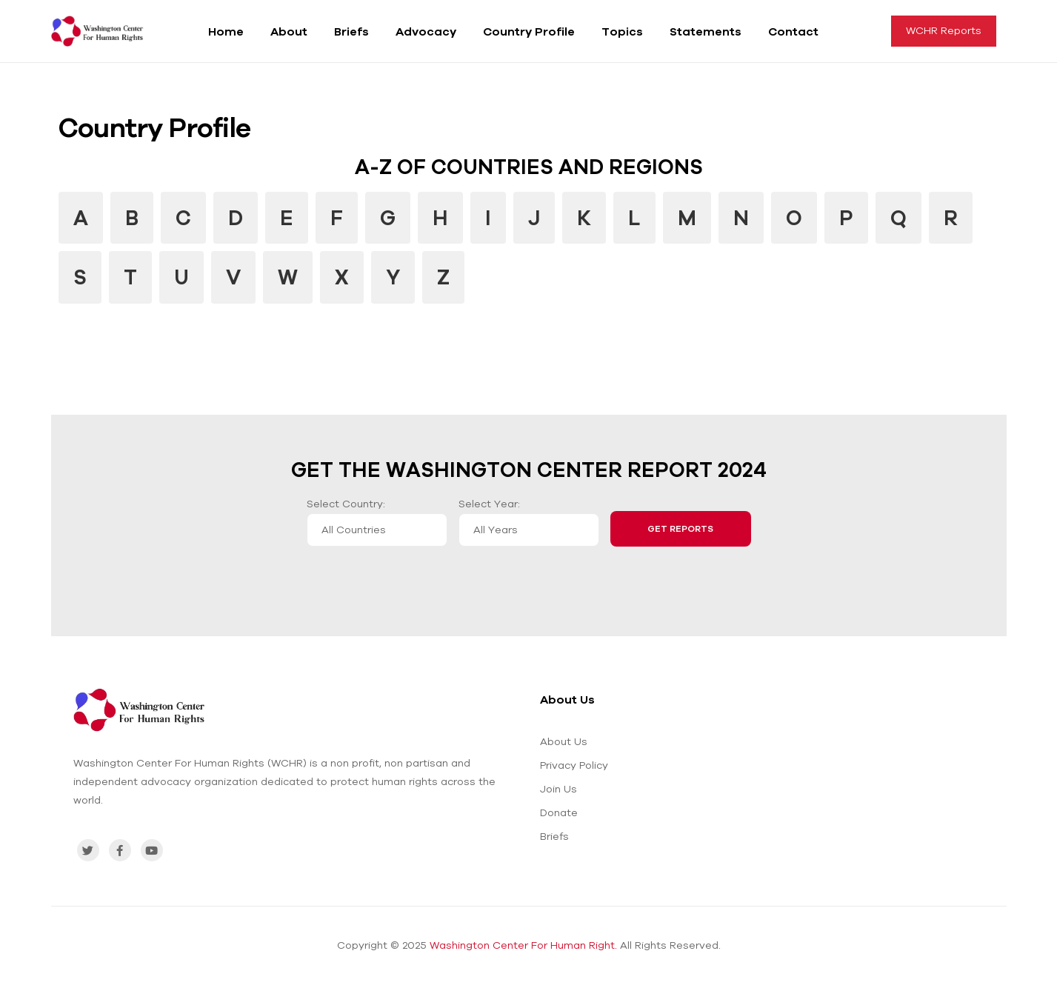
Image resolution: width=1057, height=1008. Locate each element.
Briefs (351, 31)
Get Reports (680, 529)
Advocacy (426, 31)
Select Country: (346, 504)
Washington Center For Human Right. (523, 945)
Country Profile (529, 31)
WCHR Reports (943, 30)
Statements (705, 31)
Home (226, 31)
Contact (793, 31)
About (288, 31)
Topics (622, 31)
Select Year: (489, 504)
